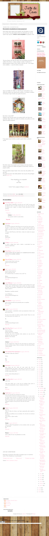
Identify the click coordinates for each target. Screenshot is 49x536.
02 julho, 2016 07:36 (16, 215)
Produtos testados (41, 331)
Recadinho (40, 337)
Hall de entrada (41, 286)
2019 (39, 373)
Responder (7, 210)
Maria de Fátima (8, 259)
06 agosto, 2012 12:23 (15, 365)
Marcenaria (40, 306)
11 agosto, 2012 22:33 (13, 423)
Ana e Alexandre (43, 103)
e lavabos (40, 280)
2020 (39, 371)
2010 (39, 489)
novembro (42, 390)
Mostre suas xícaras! (43, 132)
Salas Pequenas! (43, 207)
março (41, 481)
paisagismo (40, 321)
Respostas (8, 212)
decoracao (40, 269)
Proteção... (41, 412)
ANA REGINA (8, 300)
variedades (40, 353)
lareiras (39, 297)
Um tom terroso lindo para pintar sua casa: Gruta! (41, 54)
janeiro (41, 485)
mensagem (40, 308)
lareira (39, 296)
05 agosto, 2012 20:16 (15, 300)
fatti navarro (7, 365)
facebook (27, 186)
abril (41, 479)
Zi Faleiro (7, 242)
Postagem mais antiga (29, 458)
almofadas (40, 218)
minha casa (40, 312)
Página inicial (5, 24)
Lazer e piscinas (41, 299)
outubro (41, 392)
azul (39, 244)
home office (40, 288)
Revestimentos (41, 343)
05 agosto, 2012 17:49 (15, 251)
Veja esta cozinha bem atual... (42, 470)
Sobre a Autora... (13, 24)
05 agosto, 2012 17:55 (16, 259)
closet (39, 255)
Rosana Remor (8, 251)
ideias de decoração (11, 195)
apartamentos (41, 227)
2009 (39, 491)
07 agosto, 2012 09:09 (13, 408)
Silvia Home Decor (9, 328)
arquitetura (40, 238)
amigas (39, 224)
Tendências (40, 350)
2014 (39, 382)
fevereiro (41, 483)
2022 (39, 367)
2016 (39, 378)
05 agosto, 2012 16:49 (13, 242)
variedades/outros (41, 355)
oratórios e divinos (42, 319)
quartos (39, 336)
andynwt (24, 513)
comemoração (41, 257)
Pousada (40, 328)
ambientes (40, 219)
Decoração (40, 271)
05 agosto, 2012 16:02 (14, 223)
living (39, 300)
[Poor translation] (3, 522)
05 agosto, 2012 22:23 (13, 309)
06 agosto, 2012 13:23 (17, 379)
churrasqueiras (41, 253)
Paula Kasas (7, 223)
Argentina (40, 236)
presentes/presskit (41, 330)
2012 (39, 386)
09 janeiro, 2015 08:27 (13, 432)
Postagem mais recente (7, 458)
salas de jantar (41, 348)
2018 (39, 375)
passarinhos (40, 324)
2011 (39, 487)
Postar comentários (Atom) (11, 460)
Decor (39, 267)
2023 (39, 365)
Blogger (34, 513)
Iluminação (40, 292)
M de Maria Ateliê (9, 202)
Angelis (6, 309)
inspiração (40, 294)
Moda (39, 314)
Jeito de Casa (8, 503)
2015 (39, 380)
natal (39, 317)
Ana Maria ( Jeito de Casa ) (11, 500)
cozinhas (40, 261)
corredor (40, 260)
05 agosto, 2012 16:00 (17, 202)
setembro (42, 394)
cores (39, 258)
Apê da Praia (41, 228)
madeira (40, 305)
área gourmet (41, 234)
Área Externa (41, 233)
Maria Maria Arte (9, 379)
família (39, 285)
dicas (39, 278)
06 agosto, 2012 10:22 (24, 351)
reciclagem (40, 339)
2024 (39, 363)
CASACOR (40, 250)
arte (39, 239)
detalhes (40, 277)
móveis (39, 316)
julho (41, 473)
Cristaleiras (40, 263)
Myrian (6, 408)
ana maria (8, 505)
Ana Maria (8, 502)
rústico (39, 345)
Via (19, 38)
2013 (39, 384)
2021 (39, 369)
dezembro (42, 388)
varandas (40, 351)
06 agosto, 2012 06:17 (17, 328)
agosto (41, 396)
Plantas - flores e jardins (19, 195)
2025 (39, 361)
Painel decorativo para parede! (42, 424)
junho (41, 475)
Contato (20, 24)
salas (39, 347)
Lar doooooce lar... (44, 108)
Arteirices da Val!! (43, 114)
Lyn (6, 269)
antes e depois (41, 225)
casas (39, 252)
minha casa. (9, 175)
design (39, 275)
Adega (39, 216)
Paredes (39, 322)
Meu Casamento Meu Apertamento (12, 351)
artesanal (40, 241)
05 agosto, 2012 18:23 (11, 269)
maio (41, 477)
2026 (39, 359)
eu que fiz (40, 283)
